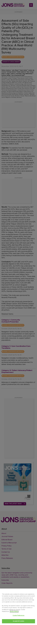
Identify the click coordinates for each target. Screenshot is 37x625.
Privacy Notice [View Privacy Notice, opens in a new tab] (14, 611)
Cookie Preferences (18, 615)
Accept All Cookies (18, 621)
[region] (18, 606)
